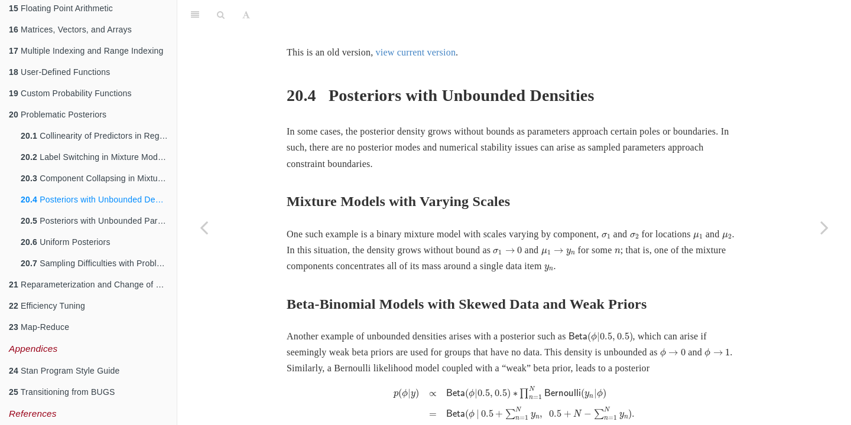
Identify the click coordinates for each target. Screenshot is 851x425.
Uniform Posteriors (66, 242)
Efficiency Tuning (47, 305)
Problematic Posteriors (57, 114)
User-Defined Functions (60, 72)
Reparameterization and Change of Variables (93, 284)
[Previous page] (203, 227)
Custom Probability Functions (70, 93)
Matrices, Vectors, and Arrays (70, 29)
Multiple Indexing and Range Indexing (86, 50)
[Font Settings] (246, 15)
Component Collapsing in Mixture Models (99, 178)
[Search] (220, 15)
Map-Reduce (39, 327)
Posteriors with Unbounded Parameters (99, 220)
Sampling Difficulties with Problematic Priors (99, 263)
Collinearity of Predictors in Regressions (99, 135)
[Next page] (824, 227)
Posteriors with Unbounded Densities (99, 199)
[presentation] (606, 236)
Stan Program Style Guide (64, 370)
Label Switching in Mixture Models (94, 157)
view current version (416, 52)
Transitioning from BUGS (62, 392)
